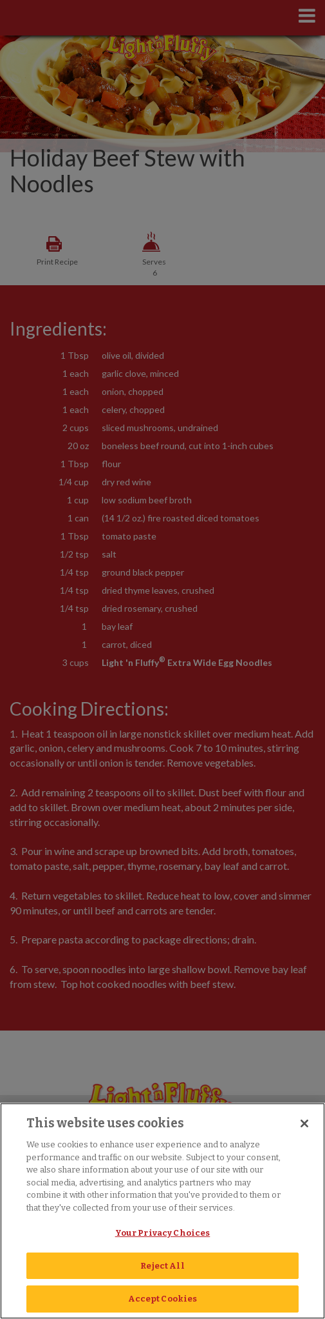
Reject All (162, 1266)
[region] (162, 1211)
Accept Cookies (163, 1299)
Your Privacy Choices (162, 1233)
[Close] (304, 1123)
